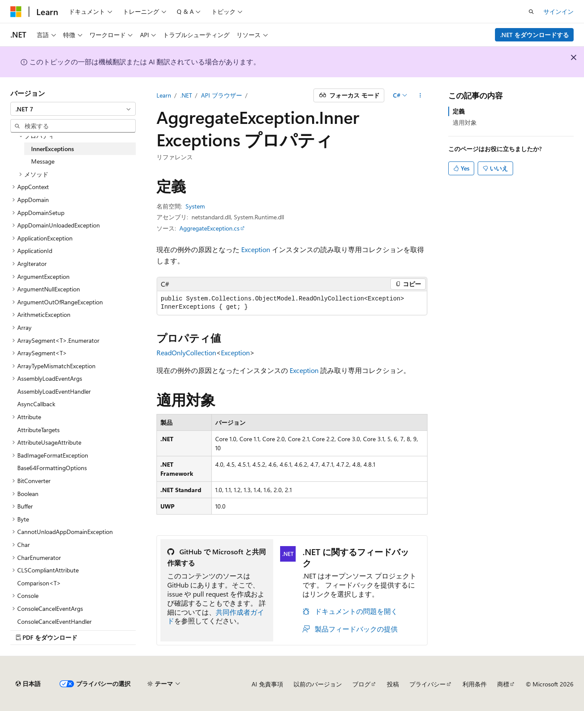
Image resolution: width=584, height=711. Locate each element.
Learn (163, 95)
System (195, 206)
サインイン (558, 11)
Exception (255, 249)
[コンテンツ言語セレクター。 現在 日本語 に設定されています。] (28, 684)
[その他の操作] (420, 95)
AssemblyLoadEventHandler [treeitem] (54, 391)
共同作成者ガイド (215, 616)
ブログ (361, 684)
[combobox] (73, 109)
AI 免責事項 (267, 684)
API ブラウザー (221, 95)
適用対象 (465, 122)
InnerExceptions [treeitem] (52, 149)
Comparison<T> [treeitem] (39, 583)
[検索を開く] (531, 11)
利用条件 (475, 684)
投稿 (393, 684)
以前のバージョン (318, 684)
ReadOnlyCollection (186, 352)
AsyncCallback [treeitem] (36, 404)
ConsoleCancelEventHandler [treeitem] (54, 621)
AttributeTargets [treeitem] (38, 430)
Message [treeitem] (42, 161)
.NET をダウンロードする (534, 35)
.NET (186, 95)
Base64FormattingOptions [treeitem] (52, 468)
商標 (503, 684)
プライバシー (427, 684)
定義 (459, 111)
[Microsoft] (16, 11)
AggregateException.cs (209, 228)
